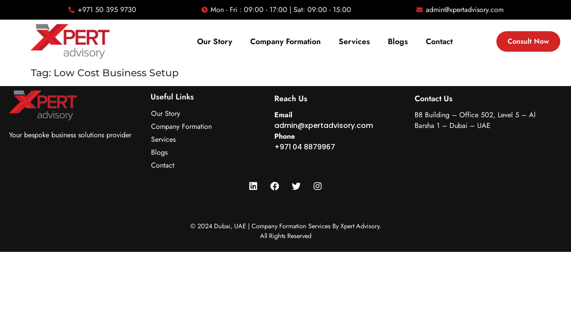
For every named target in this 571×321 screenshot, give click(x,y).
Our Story (214, 41)
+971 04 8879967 (304, 147)
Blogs (398, 41)
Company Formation (285, 41)
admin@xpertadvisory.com (323, 125)
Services (354, 41)
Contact (439, 41)
